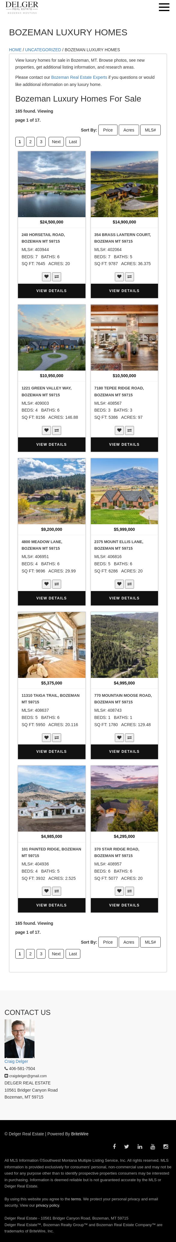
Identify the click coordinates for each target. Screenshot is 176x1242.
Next (56, 141)
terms (76, 1199)
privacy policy (47, 1205)
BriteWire (80, 1133)
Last (73, 141)
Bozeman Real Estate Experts (79, 77)
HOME (15, 49)
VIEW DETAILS (51, 291)
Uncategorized (43, 49)
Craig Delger (16, 1061)
